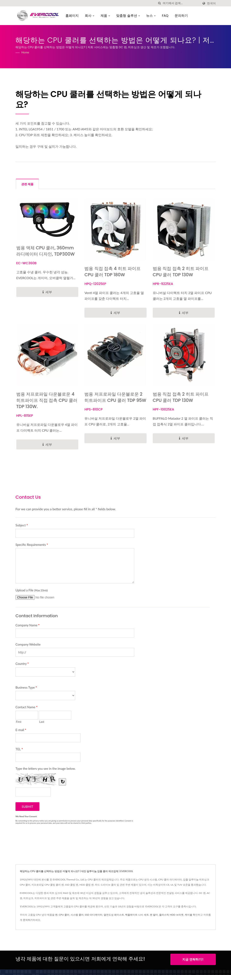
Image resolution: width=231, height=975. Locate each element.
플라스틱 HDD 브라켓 (171, 914)
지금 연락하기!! (192, 959)
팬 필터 (154, 914)
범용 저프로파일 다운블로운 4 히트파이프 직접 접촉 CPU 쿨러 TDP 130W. (46, 400)
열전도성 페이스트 (114, 914)
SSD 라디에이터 (93, 914)
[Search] (181, 3)
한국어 (211, 3)
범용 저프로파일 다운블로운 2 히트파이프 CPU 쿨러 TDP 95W (115, 397)
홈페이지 (71, 15)
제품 (104, 15)
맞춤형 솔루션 (127, 15)
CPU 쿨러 (64, 914)
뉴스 (150, 15)
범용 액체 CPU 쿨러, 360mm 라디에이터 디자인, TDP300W (45, 251)
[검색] (159, 3)
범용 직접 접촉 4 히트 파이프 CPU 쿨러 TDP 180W (112, 271)
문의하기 (180, 15)
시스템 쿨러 (77, 914)
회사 (89, 15)
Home (25, 52)
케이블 (188, 914)
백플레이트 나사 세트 (137, 914)
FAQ (164, 15)
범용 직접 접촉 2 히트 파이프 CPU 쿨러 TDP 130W (180, 271)
